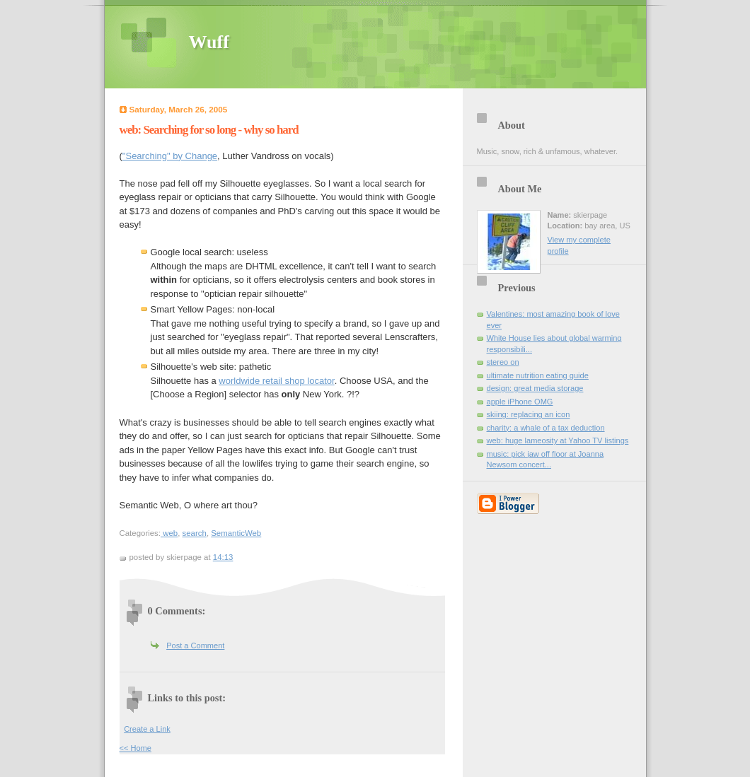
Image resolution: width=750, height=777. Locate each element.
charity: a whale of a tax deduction (546, 427)
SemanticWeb (236, 533)
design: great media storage (535, 388)
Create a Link (147, 729)
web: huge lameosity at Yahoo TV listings (558, 440)
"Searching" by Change (169, 156)
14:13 (223, 557)
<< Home (135, 748)
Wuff (209, 42)
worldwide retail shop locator (276, 380)
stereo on (503, 362)
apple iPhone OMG (520, 401)
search (195, 533)
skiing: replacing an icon (528, 414)
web (170, 533)
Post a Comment (195, 645)
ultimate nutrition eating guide (538, 375)
